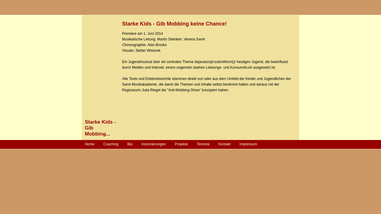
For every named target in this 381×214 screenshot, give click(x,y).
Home (89, 144)
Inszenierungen (153, 144)
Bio (129, 144)
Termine (203, 144)
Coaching (110, 144)
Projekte (181, 144)
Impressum (248, 144)
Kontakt (224, 144)
